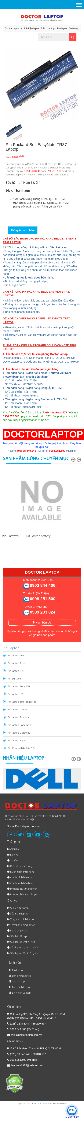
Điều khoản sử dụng (21, 866)
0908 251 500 (42, 598)
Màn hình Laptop (21, 987)
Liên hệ (14, 854)
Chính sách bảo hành (22, 883)
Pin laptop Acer (16, 655)
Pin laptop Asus (16, 663)
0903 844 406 (42, 585)
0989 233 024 (42, 612)
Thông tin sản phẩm (23, 230)
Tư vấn (14, 860)
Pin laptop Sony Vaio (19, 686)
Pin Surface (14, 678)
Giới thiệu (15, 849)
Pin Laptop (48, 28)
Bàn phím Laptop (21, 975)
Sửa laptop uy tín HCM (22, 941)
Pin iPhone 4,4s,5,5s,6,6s (21, 748)
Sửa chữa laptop (19, 908)
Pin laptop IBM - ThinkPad (22, 701)
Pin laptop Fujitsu (17, 740)
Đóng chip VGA (18, 930)
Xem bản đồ (42, 622)
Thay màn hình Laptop (22, 919)
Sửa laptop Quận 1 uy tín (24, 947)
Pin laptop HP (15, 694)
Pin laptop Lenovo (18, 709)
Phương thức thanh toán (24, 888)
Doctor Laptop (12, 28)
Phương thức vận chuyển (24, 894)
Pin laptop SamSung (19, 725)
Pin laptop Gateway (68, 28)
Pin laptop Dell (16, 671)
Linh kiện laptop (31, 28)
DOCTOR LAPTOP (41, 1103)
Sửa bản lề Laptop (20, 936)
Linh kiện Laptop (21, 992)
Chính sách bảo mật (21, 877)
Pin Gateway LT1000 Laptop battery (26, 536)
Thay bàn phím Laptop (22, 925)
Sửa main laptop (19, 913)
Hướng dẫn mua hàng (22, 871)
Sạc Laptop (18, 981)
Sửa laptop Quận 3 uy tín (24, 953)
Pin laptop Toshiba (18, 717)
